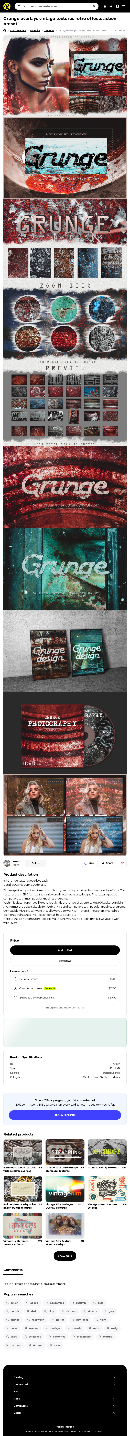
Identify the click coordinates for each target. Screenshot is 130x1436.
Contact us (78, 1007)
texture (105, 1336)
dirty (49, 1311)
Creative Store (91, 1077)
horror (58, 1319)
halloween (35, 1319)
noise (11, 1328)
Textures (115, 1077)
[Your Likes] (111, 6)
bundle (12, 1311)
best (98, 1302)
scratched (32, 1336)
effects (90, 1311)
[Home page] (4, 30)
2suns (16, 861)
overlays (52, 1328)
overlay (31, 1328)
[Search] (94, 6)
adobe (32, 1302)
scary (11, 1336)
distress (68, 1311)
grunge (13, 1319)
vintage (35, 1345)
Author (16, 864)
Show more (65, 1255)
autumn (79, 1302)
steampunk (82, 1336)
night (100, 1319)
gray (109, 1311)
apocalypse (55, 1302)
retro (94, 1328)
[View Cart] (104, 6)
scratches (57, 1336)
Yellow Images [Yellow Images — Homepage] (65, 1426)
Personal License (110, 1072)
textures (13, 1345)
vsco (55, 1345)
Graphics (104, 1077)
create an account (27, 1283)
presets (74, 1328)
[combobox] (63, 6)
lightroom (79, 1319)
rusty (112, 1328)
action (12, 1302)
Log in (7, 1283)
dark (32, 1311)
